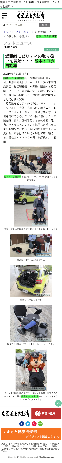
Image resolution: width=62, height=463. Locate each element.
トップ (7, 32)
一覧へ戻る (51, 49)
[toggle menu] (4, 16)
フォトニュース (24, 32)
